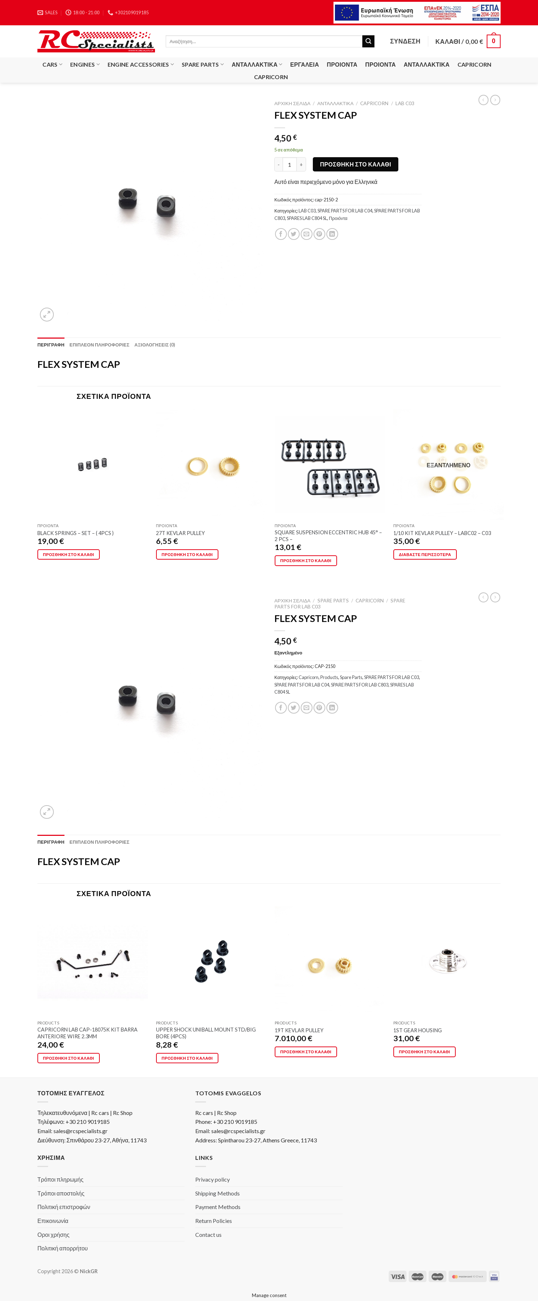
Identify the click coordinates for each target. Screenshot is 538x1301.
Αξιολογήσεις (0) (154, 345)
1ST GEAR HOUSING (417, 1030)
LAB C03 (404, 103)
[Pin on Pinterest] (319, 234)
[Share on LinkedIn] (332, 234)
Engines (85, 64)
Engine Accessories (141, 64)
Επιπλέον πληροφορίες (99, 345)
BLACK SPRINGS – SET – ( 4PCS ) (75, 533)
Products (329, 677)
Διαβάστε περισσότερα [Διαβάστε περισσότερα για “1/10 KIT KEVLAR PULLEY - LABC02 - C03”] (425, 554)
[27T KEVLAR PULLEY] (211, 464)
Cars (52, 64)
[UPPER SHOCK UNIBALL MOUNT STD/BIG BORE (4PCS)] (211, 961)
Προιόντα (342, 64)
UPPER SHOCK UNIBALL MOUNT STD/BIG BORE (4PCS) (206, 1033)
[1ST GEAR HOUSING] (448, 961)
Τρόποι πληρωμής (60, 1179)
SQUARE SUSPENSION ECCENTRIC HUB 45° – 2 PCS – (328, 535)
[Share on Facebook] (281, 234)
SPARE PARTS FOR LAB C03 (391, 677)
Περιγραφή (50, 345)
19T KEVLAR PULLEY (299, 1030)
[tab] (50, 345)
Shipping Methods (217, 1193)
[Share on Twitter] (294, 234)
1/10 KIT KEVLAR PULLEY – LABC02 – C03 (442, 533)
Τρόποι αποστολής (60, 1193)
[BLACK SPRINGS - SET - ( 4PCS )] (92, 464)
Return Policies (213, 1220)
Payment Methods (217, 1206)
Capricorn (474, 64)
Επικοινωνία (52, 1220)
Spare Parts (203, 64)
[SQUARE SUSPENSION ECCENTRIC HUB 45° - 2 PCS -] (330, 464)
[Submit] (368, 41)
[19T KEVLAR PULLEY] (330, 961)
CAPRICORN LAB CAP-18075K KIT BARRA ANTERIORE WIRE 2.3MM (87, 1033)
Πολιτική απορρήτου (62, 1248)
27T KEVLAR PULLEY (180, 533)
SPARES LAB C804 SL (307, 218)
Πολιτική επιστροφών (63, 1206)
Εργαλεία (304, 64)
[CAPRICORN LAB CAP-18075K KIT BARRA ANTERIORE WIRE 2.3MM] (92, 961)
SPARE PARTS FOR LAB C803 (359, 685)
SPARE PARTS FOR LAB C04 (344, 211)
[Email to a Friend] (306, 234)
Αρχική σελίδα (292, 103)
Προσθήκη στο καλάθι (355, 164)
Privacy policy (212, 1179)
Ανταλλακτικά (257, 64)
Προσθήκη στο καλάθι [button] (68, 554)
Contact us (208, 1234)
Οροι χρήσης (53, 1234)
